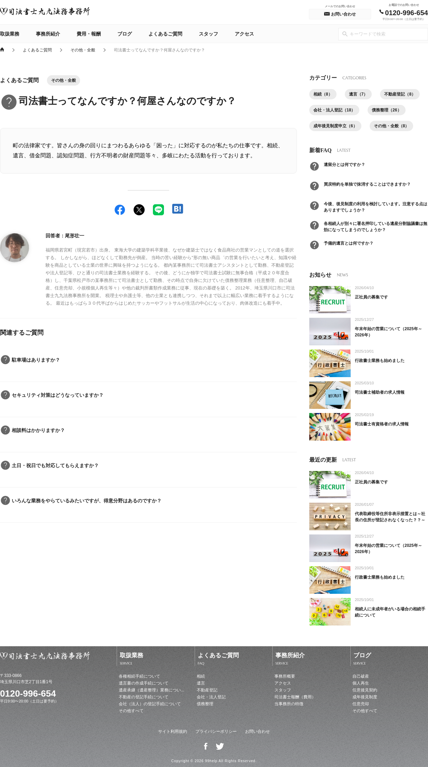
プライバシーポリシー (216, 731)
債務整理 (205, 703)
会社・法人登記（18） (334, 110)
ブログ (124, 34)
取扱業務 (9, 34)
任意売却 (360, 703)
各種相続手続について (139, 676)
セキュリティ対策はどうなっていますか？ (58, 395)
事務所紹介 (48, 34)
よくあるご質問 (165, 34)
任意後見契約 (364, 690)
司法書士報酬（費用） (295, 697)
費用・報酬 (89, 34)
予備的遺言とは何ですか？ (348, 243)
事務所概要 (284, 676)
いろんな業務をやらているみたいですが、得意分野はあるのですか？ (87, 500)
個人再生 (360, 683)
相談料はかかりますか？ (38, 430)
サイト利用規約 (172, 731)
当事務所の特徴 (288, 703)
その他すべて (131, 710)
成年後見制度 (364, 697)
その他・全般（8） (391, 126)
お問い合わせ (257, 731)
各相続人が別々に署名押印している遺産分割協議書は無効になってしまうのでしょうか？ (375, 226)
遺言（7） (358, 94)
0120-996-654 (28, 693)
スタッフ (208, 34)
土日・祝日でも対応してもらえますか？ (55, 465)
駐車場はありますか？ (36, 360)
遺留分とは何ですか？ (344, 164)
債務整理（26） (386, 110)
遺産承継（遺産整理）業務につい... (151, 690)
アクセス (244, 34)
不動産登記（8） (400, 94)
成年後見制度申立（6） (335, 126)
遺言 (201, 683)
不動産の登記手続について (143, 697)
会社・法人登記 (211, 697)
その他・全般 (82, 50)
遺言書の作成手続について (143, 683)
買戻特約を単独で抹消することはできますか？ (367, 184)
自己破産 (360, 676)
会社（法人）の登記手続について (150, 703)
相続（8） (322, 94)
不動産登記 (207, 690)
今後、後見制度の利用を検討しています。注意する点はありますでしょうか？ (375, 207)
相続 (201, 676)
